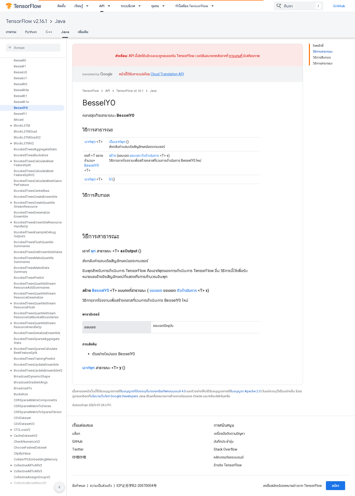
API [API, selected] (102, 6)
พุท (93, 251)
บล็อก (76, 434)
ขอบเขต (135, 156)
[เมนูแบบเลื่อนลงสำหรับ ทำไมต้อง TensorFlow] (214, 6)
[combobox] (298, 5)
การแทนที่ (235, 56)
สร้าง (112, 156)
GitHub (339, 6)
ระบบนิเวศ (128, 6)
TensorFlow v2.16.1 (26, 21)
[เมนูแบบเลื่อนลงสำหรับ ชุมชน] (165, 6)
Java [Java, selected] (65, 32)
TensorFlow (90, 91)
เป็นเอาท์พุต (117, 142)
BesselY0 (91, 165)
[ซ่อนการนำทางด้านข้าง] (59, 487)
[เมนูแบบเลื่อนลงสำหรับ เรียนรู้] (89, 6)
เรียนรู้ (78, 6)
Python (31, 32)
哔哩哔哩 (79, 457)
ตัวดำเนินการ (150, 156)
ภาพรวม (11, 32)
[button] (32, 126)
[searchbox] (33, 48)
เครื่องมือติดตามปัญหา (229, 434)
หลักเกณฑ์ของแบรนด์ (229, 457)
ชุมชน (155, 6)
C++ (49, 32)
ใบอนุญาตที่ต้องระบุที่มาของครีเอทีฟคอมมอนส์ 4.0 (153, 391)
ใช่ (110, 179)
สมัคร (335, 485)
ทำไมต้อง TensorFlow (191, 6)
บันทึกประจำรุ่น (223, 441)
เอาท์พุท (88, 367)
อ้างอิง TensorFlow (228, 465)
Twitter (78, 449)
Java (60, 21)
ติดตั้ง (61, 6)
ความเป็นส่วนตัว (101, 486)
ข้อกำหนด (78, 486)
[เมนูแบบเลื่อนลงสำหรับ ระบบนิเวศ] (141, 6)
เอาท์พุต (90, 142)
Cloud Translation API (167, 74)
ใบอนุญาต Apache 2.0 (246, 391)
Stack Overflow (225, 449)
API (107, 91)
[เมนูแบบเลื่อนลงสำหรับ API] (110, 6)
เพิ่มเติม (83, 32)
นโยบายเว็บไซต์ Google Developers (114, 396)
